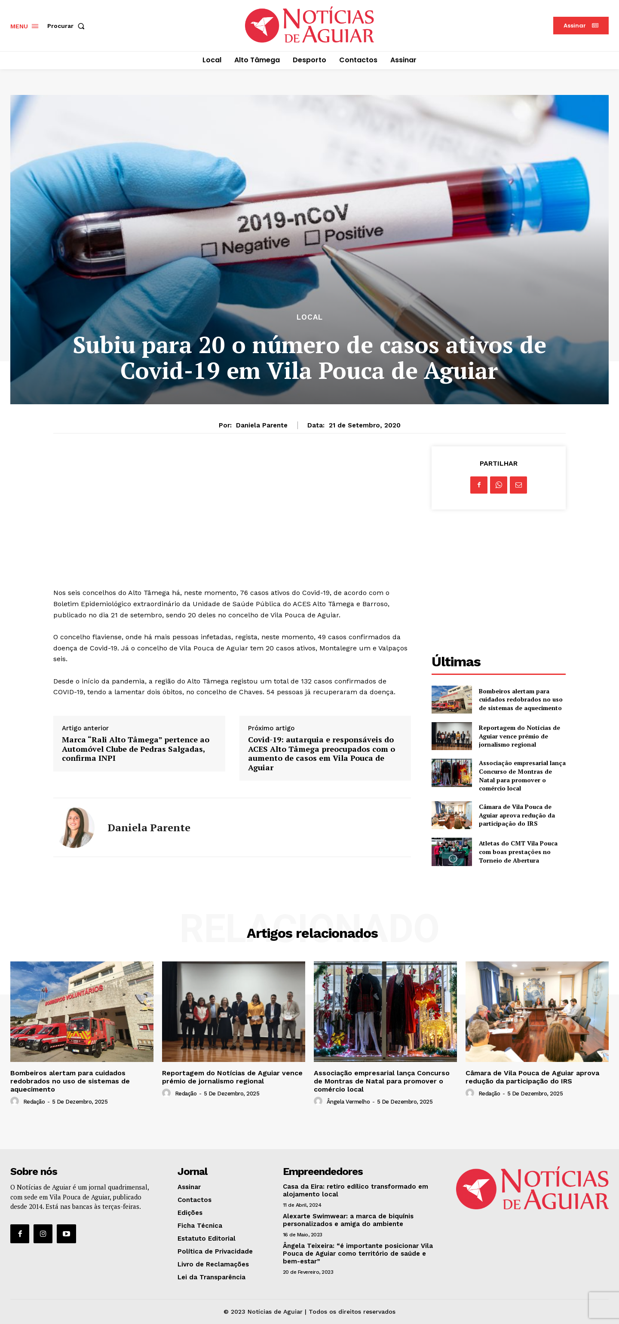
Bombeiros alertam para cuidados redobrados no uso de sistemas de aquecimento (521, 699)
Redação (34, 1101)
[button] (67, 26)
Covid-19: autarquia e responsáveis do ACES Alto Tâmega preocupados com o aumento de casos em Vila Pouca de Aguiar (321, 753)
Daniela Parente (262, 425)
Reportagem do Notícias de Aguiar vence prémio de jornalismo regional (519, 735)
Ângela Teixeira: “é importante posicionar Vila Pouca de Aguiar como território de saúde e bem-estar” (358, 1253)
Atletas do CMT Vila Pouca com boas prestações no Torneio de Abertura (518, 851)
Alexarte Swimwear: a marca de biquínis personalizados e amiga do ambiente (348, 1220)
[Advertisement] (232, 506)
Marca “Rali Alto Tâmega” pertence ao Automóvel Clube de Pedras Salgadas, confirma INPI (135, 749)
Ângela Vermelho (348, 1101)
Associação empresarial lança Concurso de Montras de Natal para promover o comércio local (522, 775)
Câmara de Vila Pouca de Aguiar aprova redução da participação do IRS (517, 814)
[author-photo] (15, 1101)
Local (310, 317)
